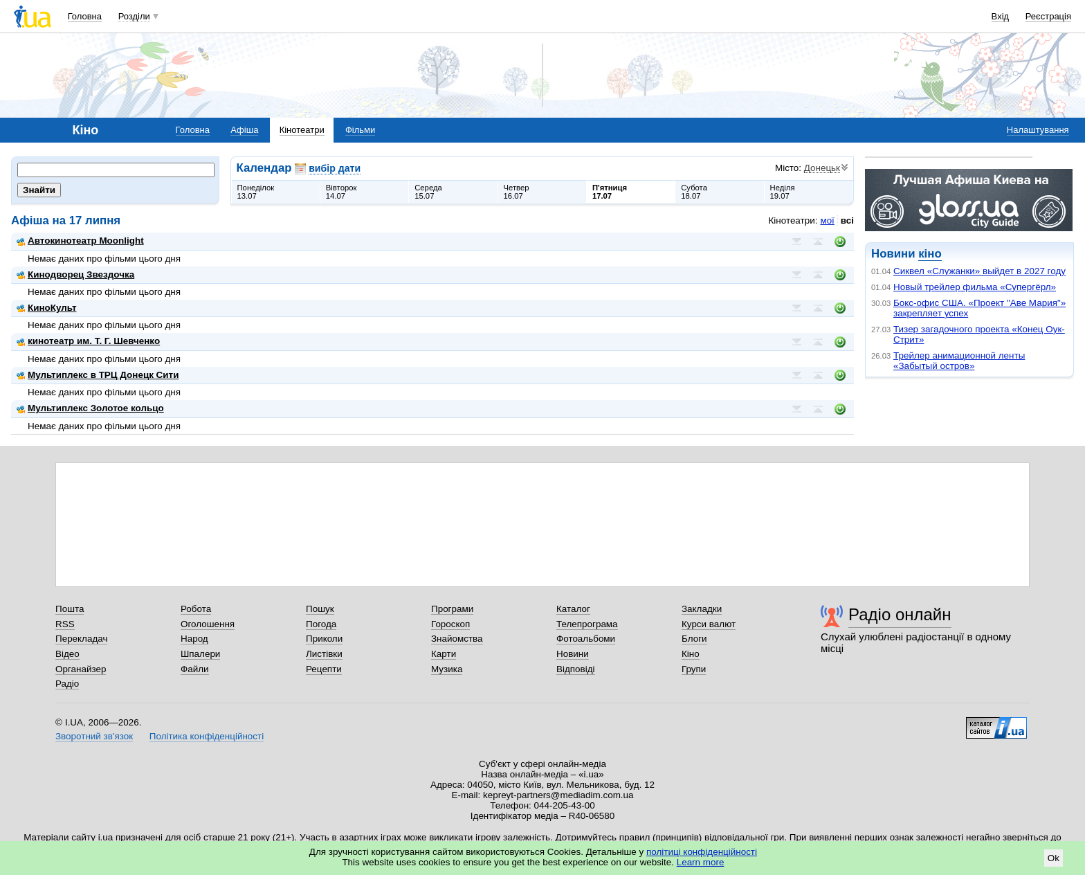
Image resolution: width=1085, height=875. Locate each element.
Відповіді (575, 669)
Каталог (573, 609)
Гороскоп (450, 624)
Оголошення (208, 624)
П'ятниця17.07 (609, 191)
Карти (443, 654)
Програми (452, 609)
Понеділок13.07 (256, 191)
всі (847, 220)
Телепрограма (587, 624)
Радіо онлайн (899, 614)
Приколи (324, 638)
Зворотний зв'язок (94, 736)
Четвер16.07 (516, 191)
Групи (694, 669)
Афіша (244, 130)
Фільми (360, 130)
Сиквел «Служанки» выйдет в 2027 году (979, 271)
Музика (446, 669)
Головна (85, 16)
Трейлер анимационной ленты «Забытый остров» (959, 360)
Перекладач (81, 638)
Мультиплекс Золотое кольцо (90, 408)
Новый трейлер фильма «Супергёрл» (974, 287)
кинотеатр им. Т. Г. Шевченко (88, 341)
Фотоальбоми (585, 638)
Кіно (691, 654)
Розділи (134, 16)
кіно (929, 253)
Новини (572, 654)
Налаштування (1038, 130)
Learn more (700, 862)
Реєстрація (1048, 16)
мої (827, 220)
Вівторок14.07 (341, 191)
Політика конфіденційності (206, 736)
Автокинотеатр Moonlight (80, 240)
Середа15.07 (428, 191)
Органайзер (80, 669)
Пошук (320, 609)
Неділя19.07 (782, 191)
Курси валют (709, 624)
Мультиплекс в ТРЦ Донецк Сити (98, 375)
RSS (65, 624)
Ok (1053, 858)
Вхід (1001, 16)
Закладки (702, 609)
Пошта (69, 609)
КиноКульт (46, 308)
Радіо (67, 683)
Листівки (324, 654)
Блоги (694, 638)
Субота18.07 (694, 191)
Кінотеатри (302, 130)
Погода (321, 624)
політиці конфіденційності (701, 852)
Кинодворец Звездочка (75, 274)
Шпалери (200, 654)
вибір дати (335, 168)
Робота (196, 609)
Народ (194, 638)
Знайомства (457, 638)
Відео (67, 654)
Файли (195, 669)
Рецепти (324, 669)
